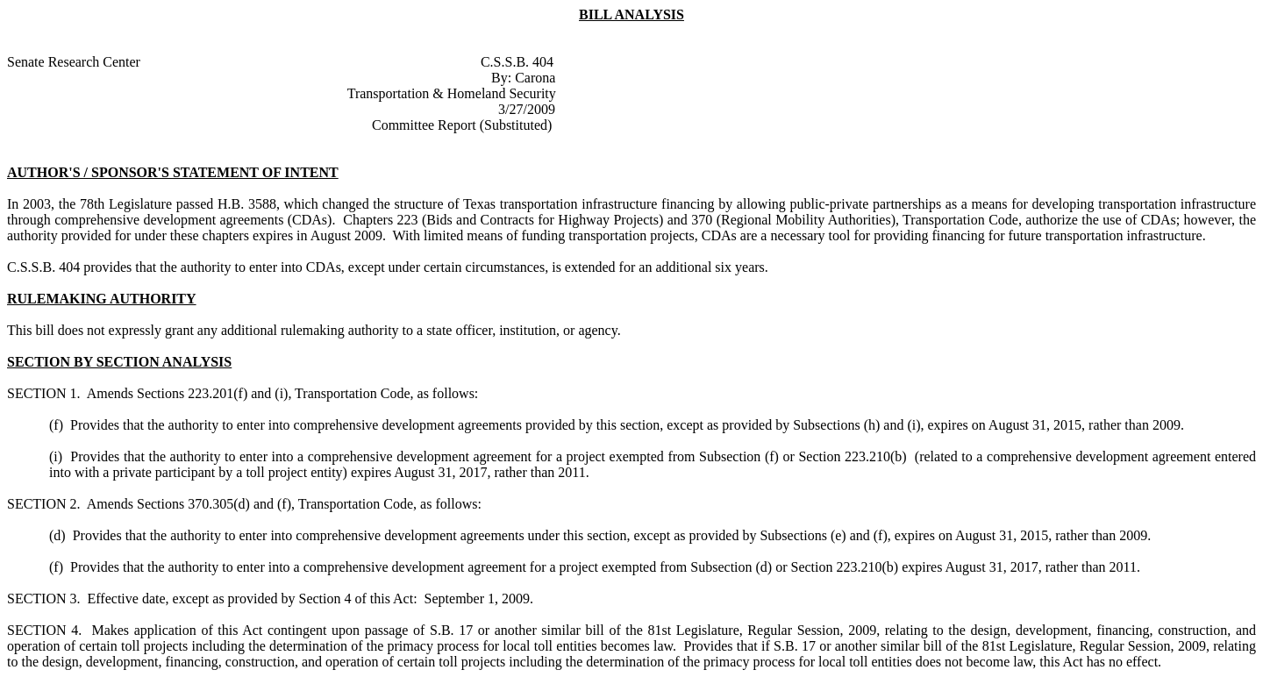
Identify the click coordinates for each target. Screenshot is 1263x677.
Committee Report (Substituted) (462, 125)
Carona (535, 77)
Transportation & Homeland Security (451, 93)
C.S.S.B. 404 (517, 61)
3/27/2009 (526, 109)
